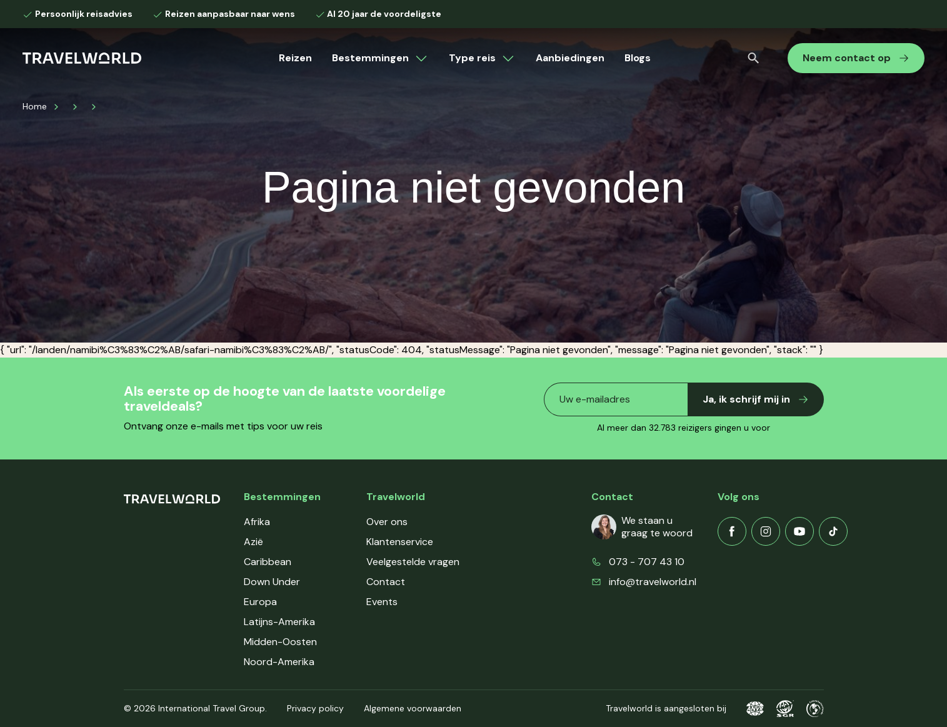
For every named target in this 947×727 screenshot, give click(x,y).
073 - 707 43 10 (646, 561)
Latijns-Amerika (279, 621)
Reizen (295, 57)
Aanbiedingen (570, 57)
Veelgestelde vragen (412, 561)
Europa (260, 601)
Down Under (272, 581)
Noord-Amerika (279, 661)
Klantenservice (399, 541)
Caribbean (267, 561)
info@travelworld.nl (652, 581)
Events (382, 601)
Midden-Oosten (280, 641)
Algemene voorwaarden (412, 708)
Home (35, 106)
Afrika (257, 521)
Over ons (387, 521)
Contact (385, 581)
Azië (253, 541)
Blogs (637, 57)
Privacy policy (315, 708)
